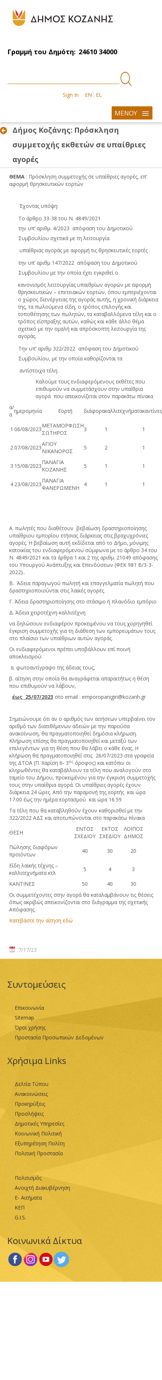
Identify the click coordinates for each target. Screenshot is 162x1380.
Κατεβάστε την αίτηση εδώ (41, 920)
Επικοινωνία (29, 1007)
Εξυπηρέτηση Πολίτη (40, 1143)
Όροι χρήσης (30, 1027)
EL (99, 94)
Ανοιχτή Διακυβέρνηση (42, 1187)
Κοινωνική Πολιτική (38, 1133)
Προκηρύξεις (30, 1103)
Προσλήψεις (29, 1113)
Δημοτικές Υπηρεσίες (39, 1123)
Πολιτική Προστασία (39, 1153)
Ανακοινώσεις (31, 1093)
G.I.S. (20, 1217)
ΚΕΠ (20, 1207)
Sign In (71, 94)
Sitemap (24, 1017)
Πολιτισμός (28, 1177)
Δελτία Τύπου (31, 1083)
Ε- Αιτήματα (28, 1197)
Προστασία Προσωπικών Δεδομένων (59, 1037)
